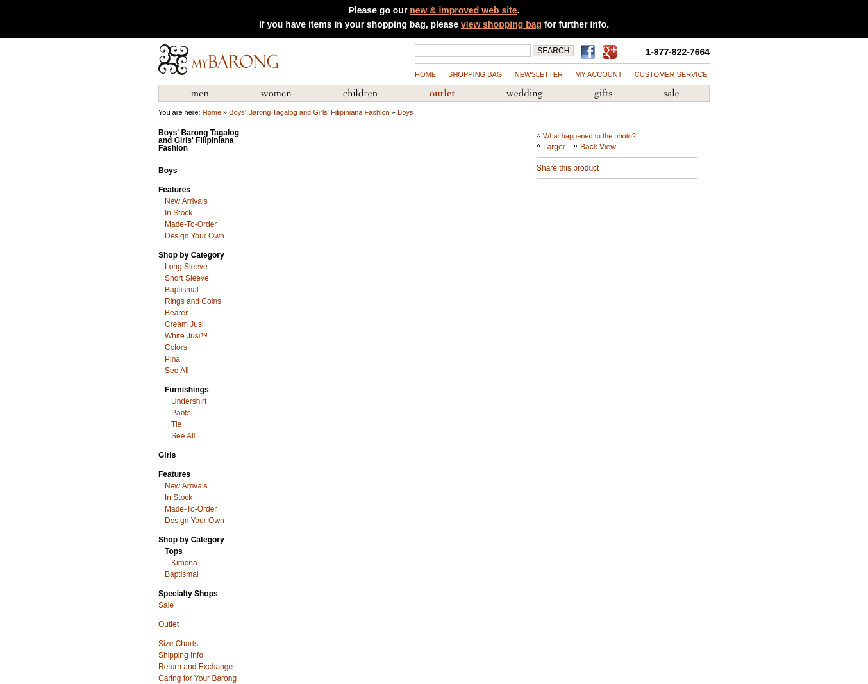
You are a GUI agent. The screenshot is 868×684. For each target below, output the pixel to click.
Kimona (184, 562)
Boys (405, 112)
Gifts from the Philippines (603, 93)
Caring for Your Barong (197, 678)
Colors (176, 347)
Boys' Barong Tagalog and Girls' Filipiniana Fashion (309, 112)
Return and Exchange (195, 666)
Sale (166, 605)
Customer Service (671, 74)
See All (176, 370)
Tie (176, 424)
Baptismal (182, 289)
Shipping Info (180, 655)
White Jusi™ (186, 335)
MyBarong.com (218, 59)
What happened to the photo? (589, 136)
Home (425, 74)
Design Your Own (194, 235)
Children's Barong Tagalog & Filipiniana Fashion (360, 93)
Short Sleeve (187, 278)
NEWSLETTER (539, 74)
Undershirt (188, 401)
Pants (181, 412)
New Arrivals (186, 201)
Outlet (168, 624)
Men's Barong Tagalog (200, 93)
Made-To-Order (191, 224)
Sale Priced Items (671, 93)
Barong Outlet (442, 93)
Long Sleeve (186, 266)
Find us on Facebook (589, 52)
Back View (598, 146)
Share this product (568, 167)
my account (598, 74)
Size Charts (178, 643)
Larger (554, 146)
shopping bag (475, 74)
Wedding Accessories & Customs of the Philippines (524, 93)
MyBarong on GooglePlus (612, 52)
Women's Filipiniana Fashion (276, 93)
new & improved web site (463, 10)
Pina (172, 359)
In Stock (178, 212)
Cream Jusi (184, 324)
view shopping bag (501, 24)
